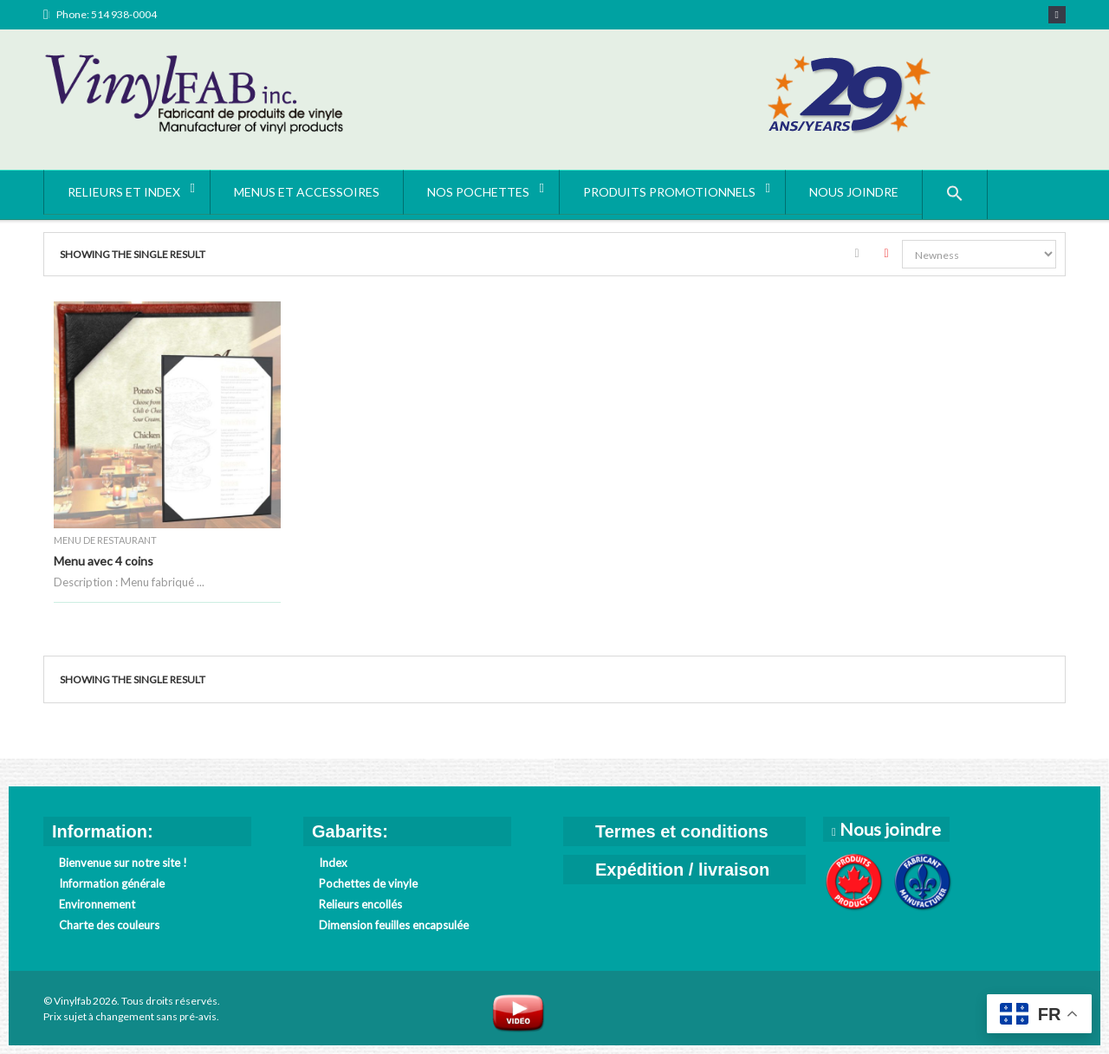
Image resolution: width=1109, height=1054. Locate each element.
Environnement (97, 904)
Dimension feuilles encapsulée (394, 925)
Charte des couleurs (109, 925)
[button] (955, 195)
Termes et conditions (682, 831)
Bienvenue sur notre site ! (123, 863)
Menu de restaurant (105, 540)
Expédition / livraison (682, 869)
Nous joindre (888, 828)
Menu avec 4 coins (103, 560)
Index (333, 863)
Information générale (112, 883)
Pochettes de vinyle (368, 883)
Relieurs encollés (360, 904)
